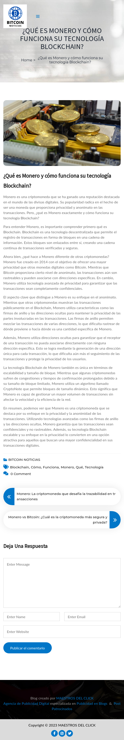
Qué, (80, 467)
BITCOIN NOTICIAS (24, 460)
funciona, (51, 467)
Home (26, 60)
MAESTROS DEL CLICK (75, 698)
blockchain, (20, 467)
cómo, (36, 467)
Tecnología (94, 467)
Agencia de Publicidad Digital (26, 703)
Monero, (68, 467)
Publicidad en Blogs (92, 703)
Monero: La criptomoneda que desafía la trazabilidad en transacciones (66, 496)
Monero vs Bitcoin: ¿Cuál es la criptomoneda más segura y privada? (57, 519)
